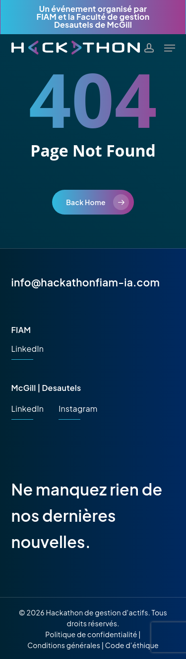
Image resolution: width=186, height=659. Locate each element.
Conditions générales (63, 645)
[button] (169, 48)
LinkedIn (27, 348)
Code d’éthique (132, 645)
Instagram (78, 408)
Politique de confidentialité (91, 634)
